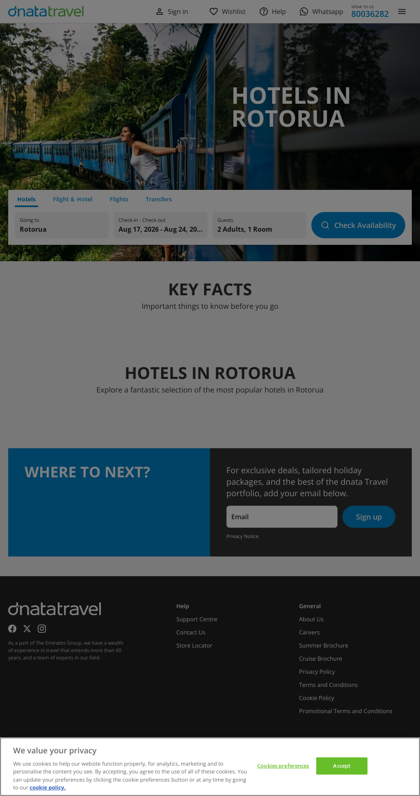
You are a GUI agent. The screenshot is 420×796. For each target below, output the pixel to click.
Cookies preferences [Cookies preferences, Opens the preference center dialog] (283, 765)
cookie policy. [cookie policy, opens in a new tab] (48, 787)
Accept (341, 765)
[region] (210, 766)
